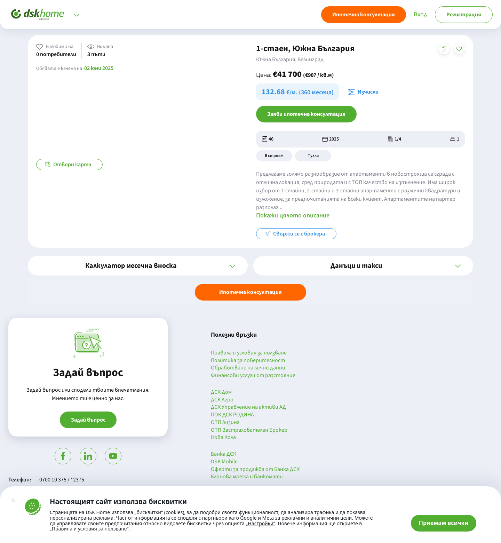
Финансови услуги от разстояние (253, 375)
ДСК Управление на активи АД (248, 407)
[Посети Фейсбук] (63, 456)
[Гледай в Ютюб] (113, 456)
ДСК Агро (222, 400)
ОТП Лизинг (225, 422)
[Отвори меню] (77, 15)
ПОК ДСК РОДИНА (232, 415)
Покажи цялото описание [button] (292, 215)
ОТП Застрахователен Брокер (249, 430)
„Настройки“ (260, 523)
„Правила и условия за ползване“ (89, 528)
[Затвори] (13, 500)
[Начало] (37, 14)
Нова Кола (223, 437)
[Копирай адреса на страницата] (444, 48)
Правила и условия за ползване (249, 353)
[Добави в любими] (459, 48)
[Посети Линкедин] (88, 456)
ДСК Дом (221, 392)
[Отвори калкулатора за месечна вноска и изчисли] (364, 91)
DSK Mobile (224, 462)
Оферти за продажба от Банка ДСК (255, 469)
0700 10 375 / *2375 (61, 480)
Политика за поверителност (248, 361)
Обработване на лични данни (248, 368)
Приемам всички (444, 523)
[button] (138, 266)
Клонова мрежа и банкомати (247, 477)
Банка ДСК (223, 454)
